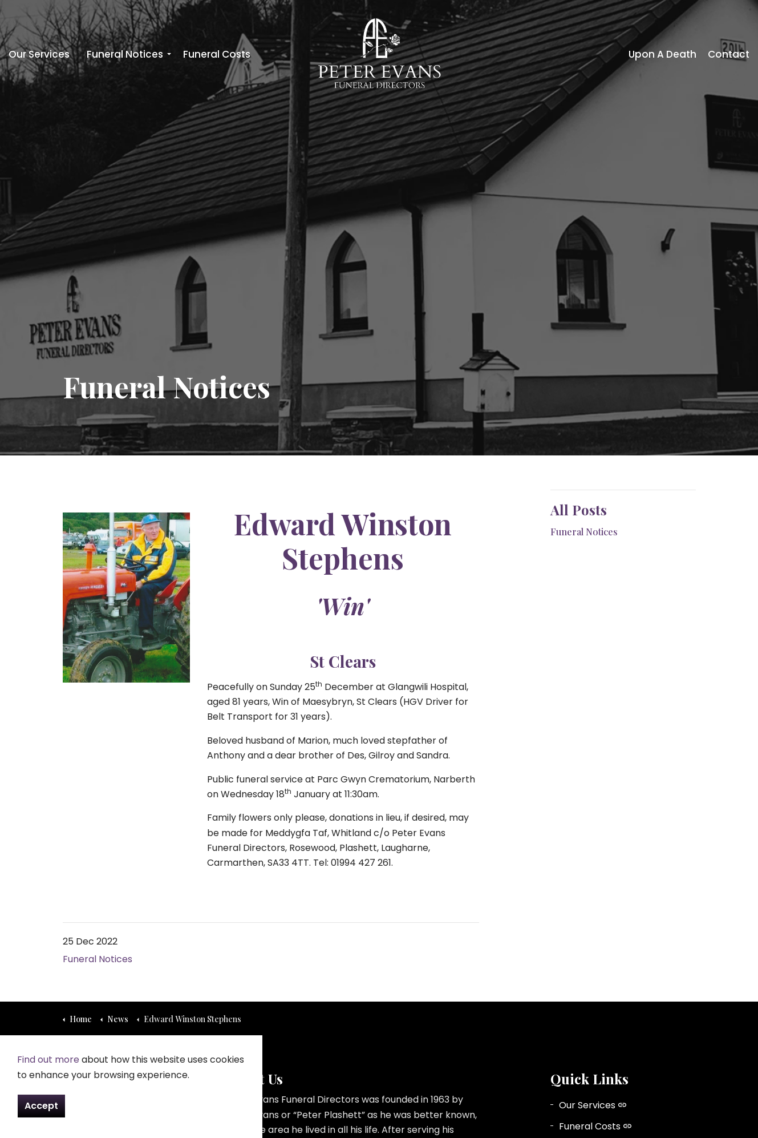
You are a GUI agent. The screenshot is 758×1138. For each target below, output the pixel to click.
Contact (728, 54)
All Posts (578, 510)
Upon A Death (662, 54)
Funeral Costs (216, 54)
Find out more (48, 1059)
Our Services (39, 54)
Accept (41, 1106)
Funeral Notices (125, 54)
